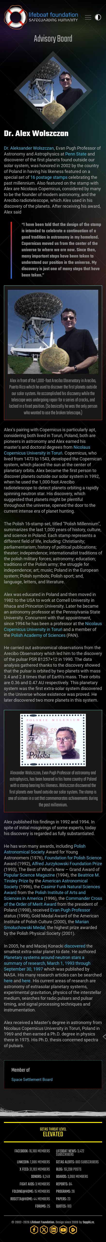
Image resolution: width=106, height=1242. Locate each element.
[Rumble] (73, 1229)
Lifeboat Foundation (42, 1222)
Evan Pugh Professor (70, 910)
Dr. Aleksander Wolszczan (29, 148)
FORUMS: (40, 1206)
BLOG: (59, 1169)
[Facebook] (34, 1229)
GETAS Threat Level (53, 1133)
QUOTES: (61, 1206)
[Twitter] (44, 1229)
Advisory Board (53, 39)
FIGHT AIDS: (27, 1184)
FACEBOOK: (21, 1151)
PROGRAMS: (63, 1192)
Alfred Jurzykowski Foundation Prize (67, 863)
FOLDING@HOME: (23, 1192)
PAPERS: (61, 1199)
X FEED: (24, 1169)
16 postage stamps (48, 177)
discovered (74, 946)
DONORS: (36, 1177)
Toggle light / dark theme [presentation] (98, 17)
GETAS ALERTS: (65, 1162)
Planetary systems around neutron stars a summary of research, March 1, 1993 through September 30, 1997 (47, 963)
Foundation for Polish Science (73, 857)
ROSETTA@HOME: (21, 1199)
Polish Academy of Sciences (38, 635)
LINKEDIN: (23, 1162)
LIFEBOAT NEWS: (66, 1151)
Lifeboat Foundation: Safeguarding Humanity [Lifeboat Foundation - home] (41, 17)
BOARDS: (61, 1177)
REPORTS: (62, 1184)
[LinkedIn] (53, 1229)
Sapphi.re (88, 1222)
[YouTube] (63, 1229)
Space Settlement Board (32, 1079)
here (8, 980)
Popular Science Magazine (29, 875)
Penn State (76, 153)
